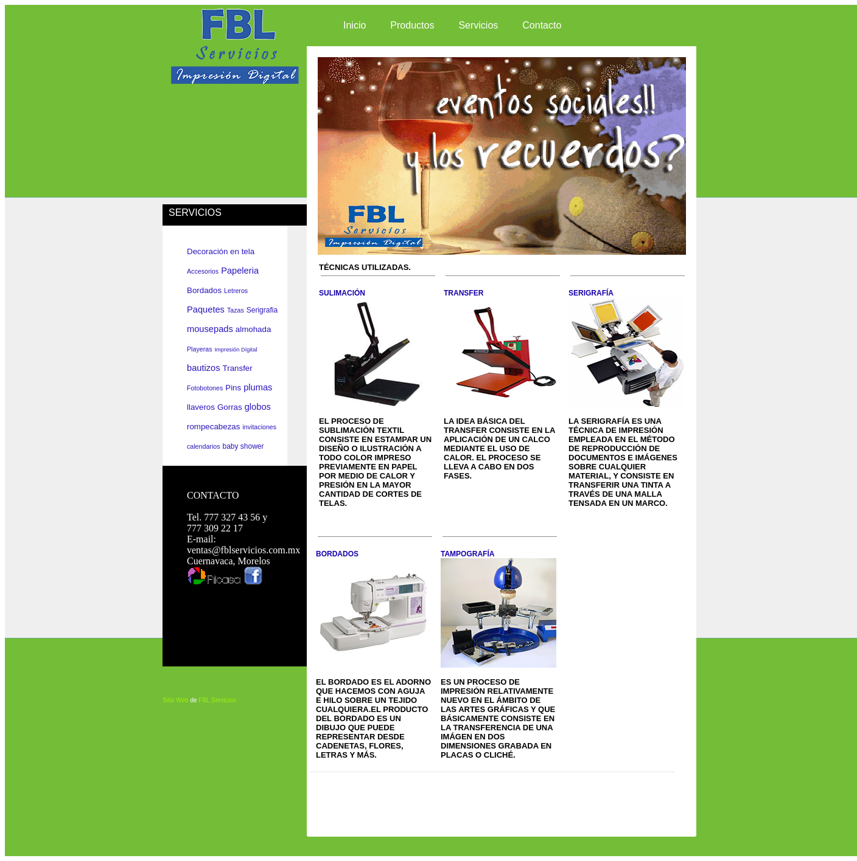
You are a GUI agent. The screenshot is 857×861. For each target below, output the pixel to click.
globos (258, 407)
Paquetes (206, 309)
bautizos (203, 368)
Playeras (199, 349)
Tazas (235, 310)
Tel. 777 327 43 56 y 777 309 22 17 (227, 522)
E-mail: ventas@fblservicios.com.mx (243, 544)
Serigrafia (262, 310)
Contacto (541, 25)
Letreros (236, 290)
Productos (412, 25)
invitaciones (259, 427)
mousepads (210, 329)
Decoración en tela (220, 251)
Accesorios (203, 271)
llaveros (201, 407)
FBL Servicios (217, 700)
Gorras (229, 407)
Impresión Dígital (235, 350)
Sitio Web (176, 700)
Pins (233, 387)
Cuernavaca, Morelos (228, 561)
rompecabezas (213, 426)
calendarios (203, 446)
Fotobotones (205, 388)
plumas (257, 387)
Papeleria (240, 270)
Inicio (354, 25)
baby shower (243, 446)
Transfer (238, 368)
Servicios (478, 25)
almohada (253, 329)
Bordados (204, 290)
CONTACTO (213, 495)
